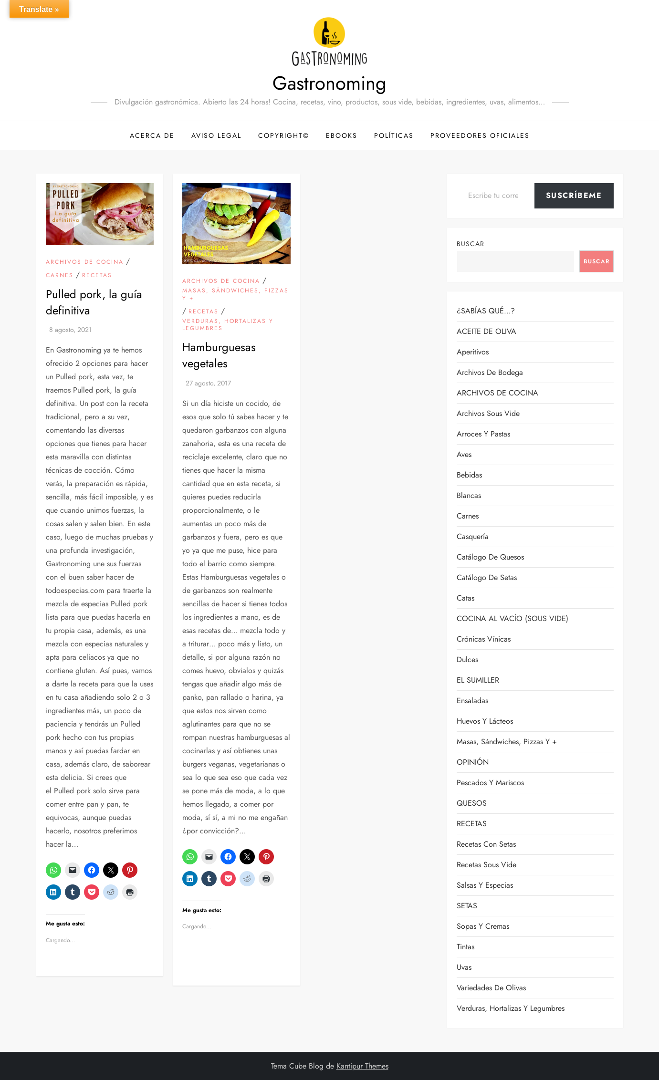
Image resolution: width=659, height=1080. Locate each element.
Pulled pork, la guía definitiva (94, 302)
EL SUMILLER (478, 680)
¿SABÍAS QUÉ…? (486, 310)
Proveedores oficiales (480, 135)
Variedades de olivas (491, 987)
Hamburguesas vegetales (219, 355)
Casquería (473, 536)
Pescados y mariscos (490, 782)
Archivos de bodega (490, 372)
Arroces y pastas (483, 433)
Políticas (394, 135)
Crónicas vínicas (484, 638)
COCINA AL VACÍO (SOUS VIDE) (512, 618)
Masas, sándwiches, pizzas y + (235, 294)
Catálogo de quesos (490, 556)
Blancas (469, 495)
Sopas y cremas (483, 926)
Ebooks (341, 135)
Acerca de (152, 135)
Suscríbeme (574, 195)
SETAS (467, 905)
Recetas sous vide (486, 864)
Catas (465, 597)
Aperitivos (473, 351)
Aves (464, 454)
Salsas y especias (485, 885)
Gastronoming (329, 83)
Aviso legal (216, 135)
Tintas (465, 946)
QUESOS (472, 803)
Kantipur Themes (362, 1065)
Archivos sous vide (488, 413)
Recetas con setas (486, 844)
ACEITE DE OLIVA (486, 331)
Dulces (467, 659)
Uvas (464, 967)
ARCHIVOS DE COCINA (85, 262)
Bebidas (469, 474)
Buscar (470, 244)
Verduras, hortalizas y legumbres (227, 325)
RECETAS (97, 276)
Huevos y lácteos (485, 721)
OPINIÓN (473, 762)
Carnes (59, 276)
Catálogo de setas (487, 577)
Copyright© (283, 135)
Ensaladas (472, 700)
